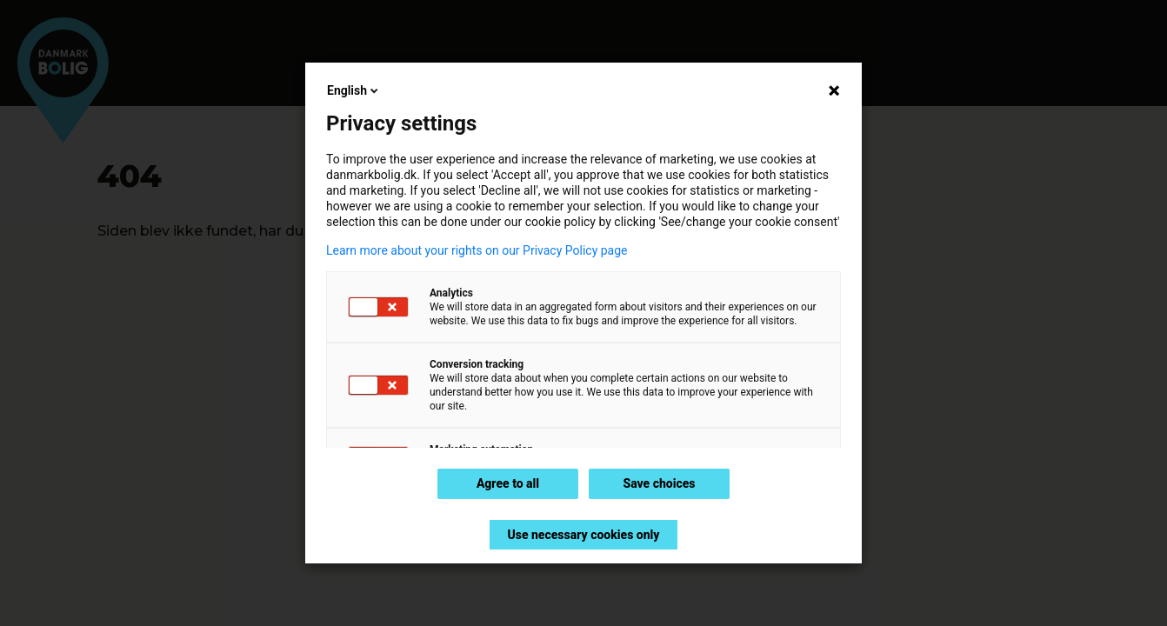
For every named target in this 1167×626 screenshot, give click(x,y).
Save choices (659, 483)
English (354, 90)
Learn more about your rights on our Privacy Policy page (477, 250)
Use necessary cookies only (583, 535)
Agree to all (508, 483)
